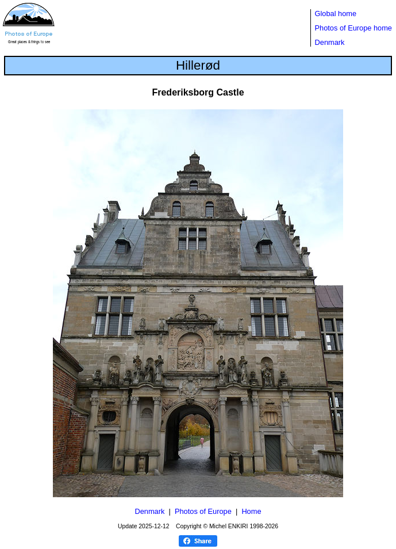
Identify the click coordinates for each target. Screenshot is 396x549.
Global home (336, 13)
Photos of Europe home (353, 28)
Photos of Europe (203, 511)
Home (251, 511)
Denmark (330, 42)
